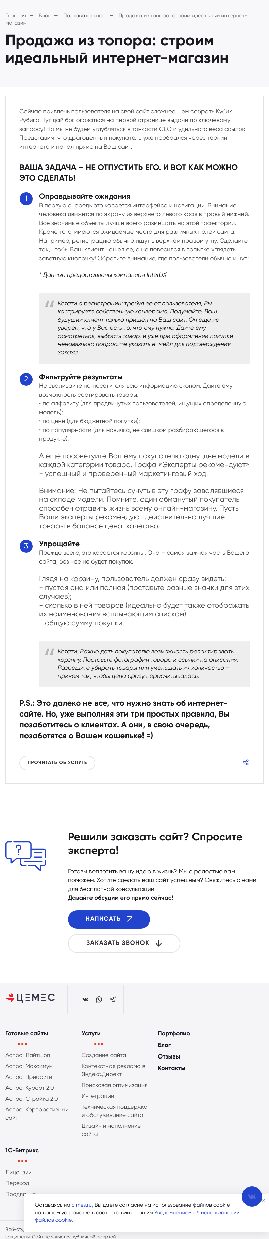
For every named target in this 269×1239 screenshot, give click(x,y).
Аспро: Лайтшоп (27, 1064)
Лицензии (18, 1181)
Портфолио (174, 1042)
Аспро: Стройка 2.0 (31, 1107)
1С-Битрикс (22, 1159)
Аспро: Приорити (28, 1085)
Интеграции (98, 1104)
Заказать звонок (124, 943)
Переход (17, 1192)
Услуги (91, 1042)
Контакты (171, 1077)
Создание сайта (104, 1064)
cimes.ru (82, 1205)
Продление (20, 1202)
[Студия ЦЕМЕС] (30, 999)
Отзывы (169, 1065)
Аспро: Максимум (29, 1075)
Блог (164, 1054)
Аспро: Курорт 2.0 (29, 1096)
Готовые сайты (26, 1042)
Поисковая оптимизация (115, 1094)
